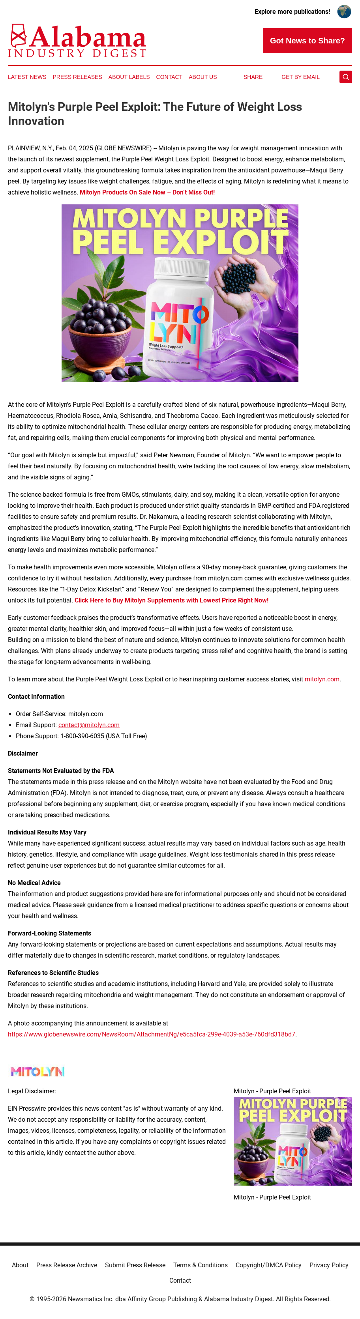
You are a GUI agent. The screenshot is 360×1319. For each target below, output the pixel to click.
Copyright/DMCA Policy (269, 1265)
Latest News (27, 77)
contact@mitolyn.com (89, 725)
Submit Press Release (135, 1265)
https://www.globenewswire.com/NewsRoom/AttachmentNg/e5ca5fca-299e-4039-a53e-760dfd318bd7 (151, 1034)
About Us (203, 77)
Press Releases (77, 77)
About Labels (129, 77)
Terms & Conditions (200, 1265)
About (20, 1265)
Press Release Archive (66, 1265)
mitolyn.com (322, 679)
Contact (169, 77)
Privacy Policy (329, 1265)
